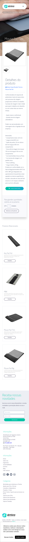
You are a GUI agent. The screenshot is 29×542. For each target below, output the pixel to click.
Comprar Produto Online (14, 188)
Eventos (5, 466)
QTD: (5, 206)
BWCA (13, 521)
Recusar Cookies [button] (8, 537)
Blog (4, 468)
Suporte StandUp (7, 501)
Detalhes (10, 260)
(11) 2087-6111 (8, 442)
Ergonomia (6, 462)
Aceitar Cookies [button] (20, 537)
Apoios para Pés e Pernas (9, 486)
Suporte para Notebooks (9, 499)
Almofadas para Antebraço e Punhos (12, 484)
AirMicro (5, 12)
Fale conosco (6, 470)
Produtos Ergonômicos (13, 12)
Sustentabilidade (7, 464)
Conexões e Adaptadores (9, 488)
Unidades (14, 206)
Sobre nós (5, 461)
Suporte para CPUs (8, 495)
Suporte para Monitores (9, 497)
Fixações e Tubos (7, 490)
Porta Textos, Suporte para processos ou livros (13, 492)
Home (4, 459)
